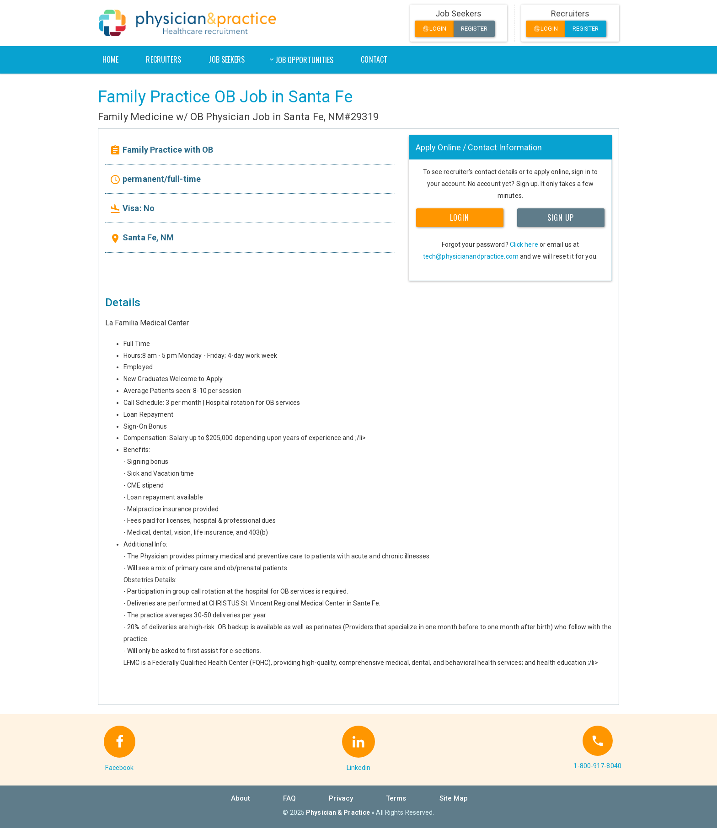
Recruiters (163, 59)
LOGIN (459, 217)
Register (474, 28)
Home (110, 59)
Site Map (453, 798)
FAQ (289, 798)
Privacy (341, 798)
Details (122, 302)
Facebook (119, 767)
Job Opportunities (304, 59)
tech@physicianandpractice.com (471, 256)
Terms (396, 798)
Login (434, 29)
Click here (524, 244)
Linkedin (359, 767)
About (241, 798)
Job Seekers (227, 59)
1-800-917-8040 (597, 766)
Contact (374, 59)
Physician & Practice (338, 812)
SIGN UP (560, 217)
